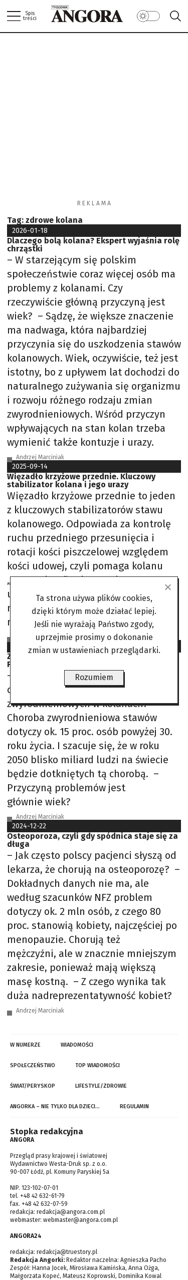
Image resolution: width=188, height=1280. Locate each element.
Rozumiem (94, 677)
